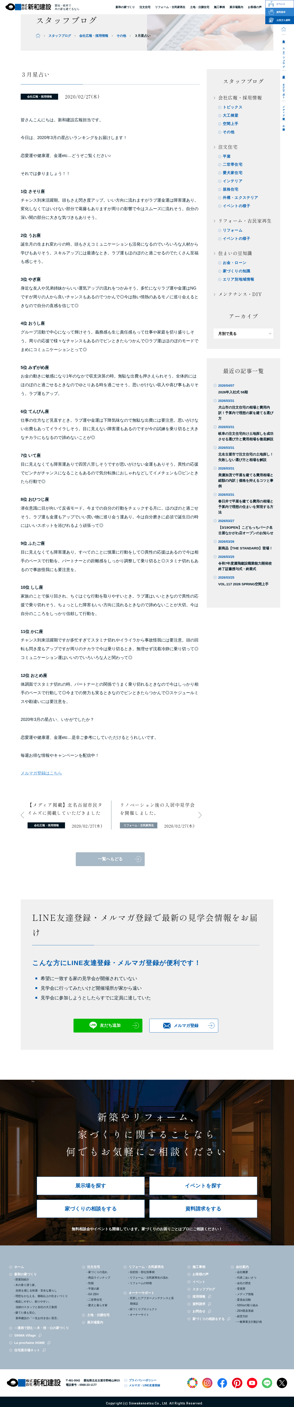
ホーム (19, 1267)
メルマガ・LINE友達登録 (144, 1385)
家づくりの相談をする (91, 1209)
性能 (91, 1283)
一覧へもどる (110, 859)
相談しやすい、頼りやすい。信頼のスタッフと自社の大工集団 (36, 1304)
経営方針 (242, 1316)
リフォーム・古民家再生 (170, 7)
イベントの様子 (236, 206)
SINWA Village (25, 1335)
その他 (121, 36)
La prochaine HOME (29, 1343)
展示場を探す (90, 1186)
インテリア (233, 181)
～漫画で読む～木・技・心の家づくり (41, 1328)
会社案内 (284, 38)
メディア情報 (284, 110)
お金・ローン (234, 263)
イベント (198, 1282)
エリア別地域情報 (238, 280)
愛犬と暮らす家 (97, 1305)
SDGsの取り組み (247, 1305)
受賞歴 (241, 1288)
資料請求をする (203, 1209)
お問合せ (284, 126)
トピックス (233, 107)
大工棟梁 (231, 115)
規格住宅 (231, 189)
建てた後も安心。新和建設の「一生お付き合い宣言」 (37, 1315)
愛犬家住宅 (233, 173)
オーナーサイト (139, 1314)
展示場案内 (95, 1322)
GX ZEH (93, 1294)
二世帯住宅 (233, 165)
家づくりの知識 (236, 271)
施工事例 (198, 1267)
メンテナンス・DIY (240, 294)
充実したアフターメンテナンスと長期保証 (152, 1301)
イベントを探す (203, 1186)
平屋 (227, 156)
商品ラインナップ (99, 1277)
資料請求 (198, 1304)
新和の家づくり (125, 7)
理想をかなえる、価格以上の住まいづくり (41, 1296)
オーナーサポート (284, 89)
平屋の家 (93, 1288)
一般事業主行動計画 (249, 1321)
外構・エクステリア (240, 198)
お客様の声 (200, 1274)
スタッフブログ (284, 56)
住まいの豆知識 (235, 253)
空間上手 (231, 124)
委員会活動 (244, 1299)
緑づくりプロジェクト (143, 1309)
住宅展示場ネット (27, 1350)
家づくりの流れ (97, 1272)
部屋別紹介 (22, 1279)
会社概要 (242, 1272)
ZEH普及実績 (245, 1310)
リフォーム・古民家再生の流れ (149, 1277)
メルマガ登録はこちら (41, 773)
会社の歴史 (244, 1283)
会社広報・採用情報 (93, 36)
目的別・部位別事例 (142, 1272)
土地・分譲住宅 (199, 7)
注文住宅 (144, 7)
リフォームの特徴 (141, 1283)
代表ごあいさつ (246, 1277)
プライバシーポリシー (142, 1380)
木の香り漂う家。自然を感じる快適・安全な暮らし (36, 1287)
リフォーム (233, 230)
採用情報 (284, 74)
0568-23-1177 (88, 1385)
